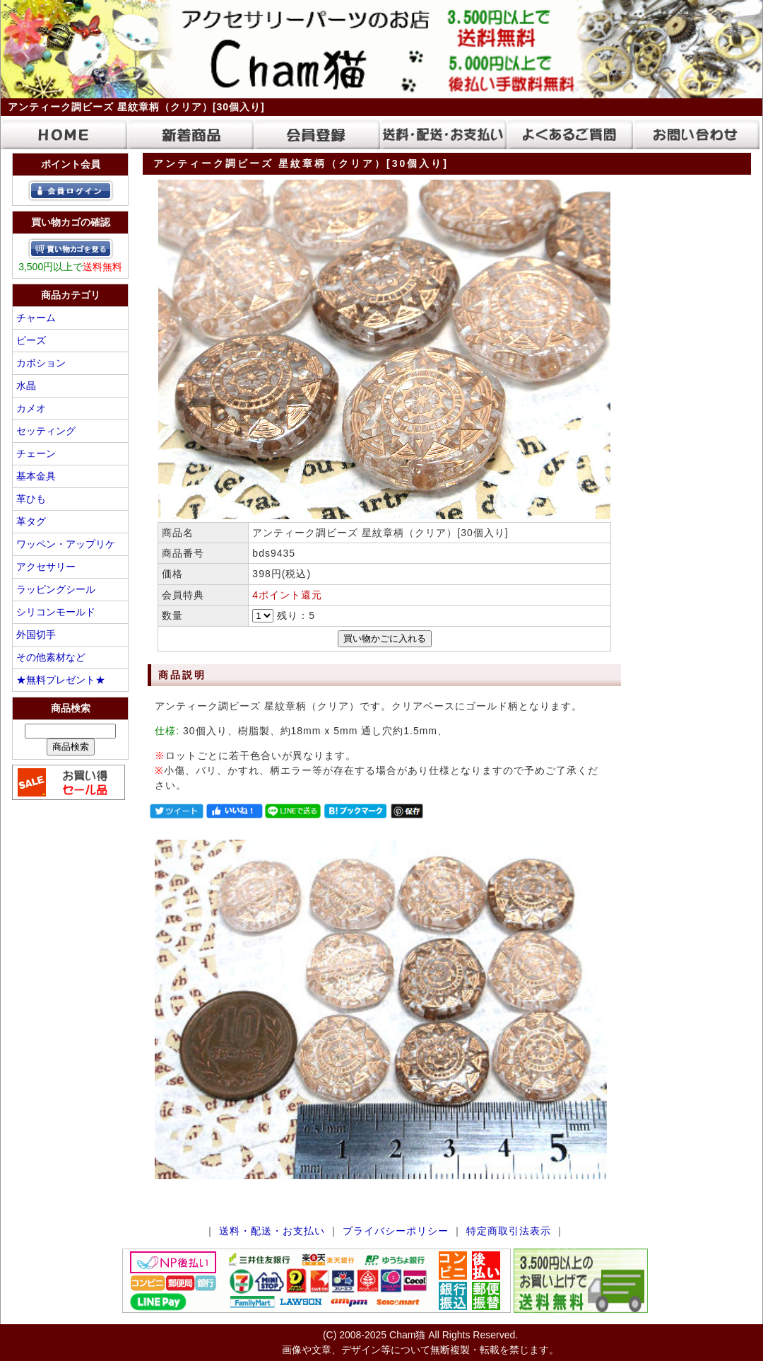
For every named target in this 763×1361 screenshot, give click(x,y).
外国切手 (36, 634)
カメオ (31, 408)
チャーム (36, 317)
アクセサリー (46, 566)
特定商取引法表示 (508, 1231)
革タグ (31, 521)
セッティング (46, 430)
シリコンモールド (55, 612)
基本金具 (36, 476)
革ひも (31, 498)
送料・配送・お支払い (272, 1231)
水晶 (26, 385)
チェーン (36, 453)
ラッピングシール (55, 589)
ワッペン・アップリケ (65, 544)
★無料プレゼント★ (60, 679)
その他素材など (50, 657)
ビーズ (31, 340)
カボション (41, 363)
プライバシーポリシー (396, 1231)
